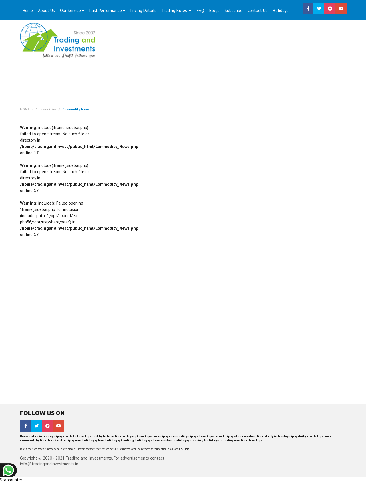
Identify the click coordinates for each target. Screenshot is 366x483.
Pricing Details (143, 10)
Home (28, 10)
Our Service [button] (72, 10)
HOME (25, 109)
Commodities (45, 109)
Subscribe (233, 10)
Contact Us (258, 10)
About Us (46, 10)
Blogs (214, 10)
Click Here (183, 448)
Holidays (281, 10)
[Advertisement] (225, 66)
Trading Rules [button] (177, 10)
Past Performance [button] (107, 10)
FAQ (200, 10)
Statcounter (11, 479)
